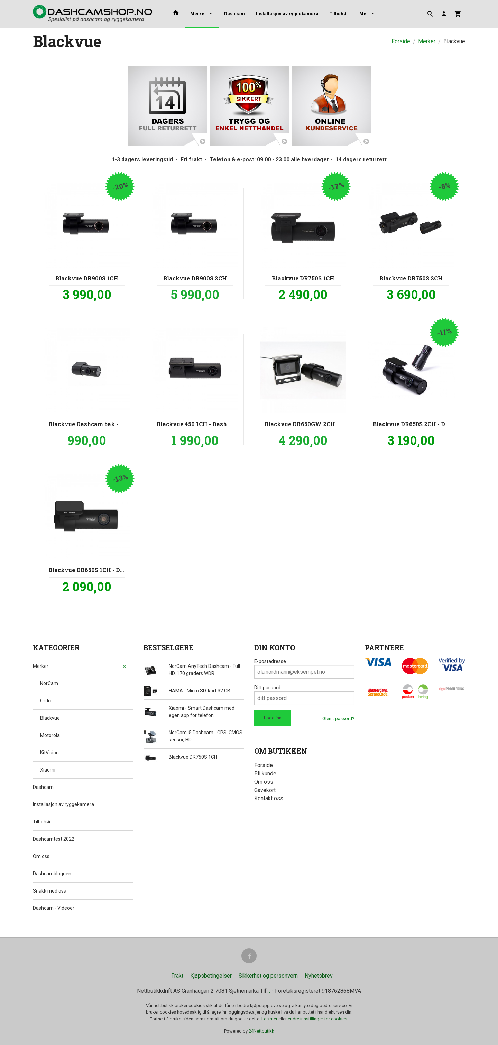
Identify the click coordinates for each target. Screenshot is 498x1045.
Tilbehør (339, 13)
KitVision (49, 752)
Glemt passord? (338, 718)
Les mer (269, 1018)
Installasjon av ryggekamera (287, 13)
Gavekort (265, 790)
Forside (400, 41)
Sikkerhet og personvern (268, 975)
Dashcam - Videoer (53, 908)
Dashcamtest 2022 (53, 839)
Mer (363, 13)
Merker (198, 13)
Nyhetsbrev (319, 975)
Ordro (46, 700)
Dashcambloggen (52, 873)
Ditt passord (267, 687)
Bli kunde (265, 773)
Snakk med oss (49, 891)
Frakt (177, 975)
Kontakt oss (268, 798)
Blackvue (50, 718)
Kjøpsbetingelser (211, 975)
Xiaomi (47, 770)
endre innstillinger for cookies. (318, 1018)
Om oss (41, 856)
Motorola (50, 735)
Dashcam (234, 13)
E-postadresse (270, 661)
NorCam (49, 683)
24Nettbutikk (261, 1031)
